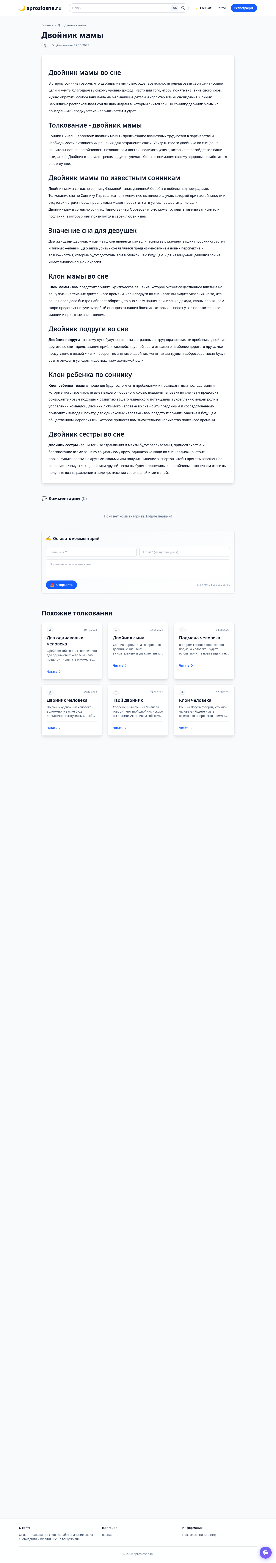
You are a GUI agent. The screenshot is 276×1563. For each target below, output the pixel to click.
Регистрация (244, 8)
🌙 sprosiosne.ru (40, 8)
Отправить (61, 584)
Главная (47, 25)
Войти (221, 8)
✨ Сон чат (203, 8)
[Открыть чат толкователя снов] (266, 1553)
